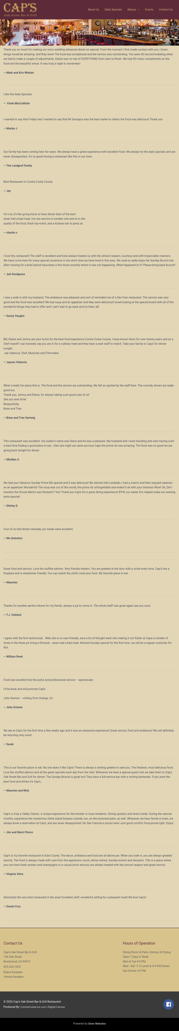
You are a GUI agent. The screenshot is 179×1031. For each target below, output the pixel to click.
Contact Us (166, 9)
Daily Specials (113, 9)
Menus (132, 9)
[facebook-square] (169, 1004)
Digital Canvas (58, 1007)
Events (149, 9)
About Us (93, 9)
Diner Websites (97, 1023)
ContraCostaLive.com (34, 1007)
